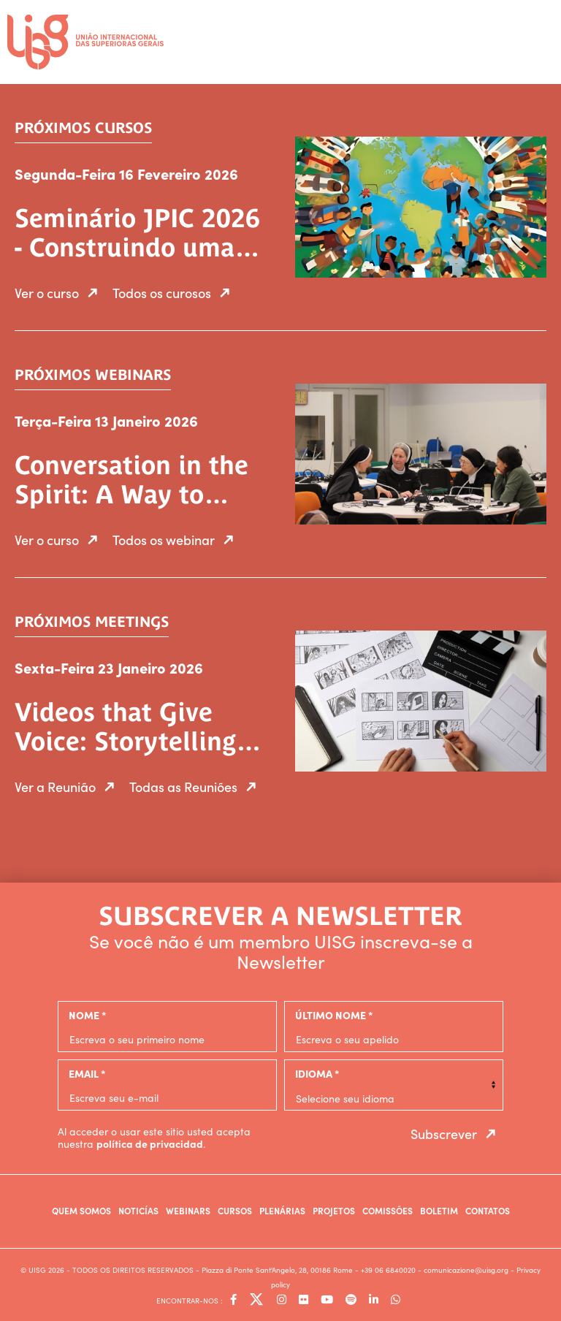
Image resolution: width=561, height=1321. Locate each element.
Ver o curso (60, 292)
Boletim (439, 1210)
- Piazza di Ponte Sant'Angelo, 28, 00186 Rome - (278, 1270)
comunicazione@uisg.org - (470, 1270)
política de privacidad (149, 1143)
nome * (87, 1014)
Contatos (487, 1210)
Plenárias (282, 1210)
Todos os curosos (174, 292)
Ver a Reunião (68, 786)
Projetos (334, 1210)
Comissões (387, 1210)
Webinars (188, 1210)
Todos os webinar (176, 539)
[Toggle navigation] (539, 37)
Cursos (235, 1210)
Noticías (138, 1210)
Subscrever (457, 1133)
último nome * (334, 1014)
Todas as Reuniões (196, 786)
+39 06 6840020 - (392, 1270)
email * (87, 1073)
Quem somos (81, 1210)
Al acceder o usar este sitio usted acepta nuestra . (154, 1137)
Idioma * (317, 1073)
